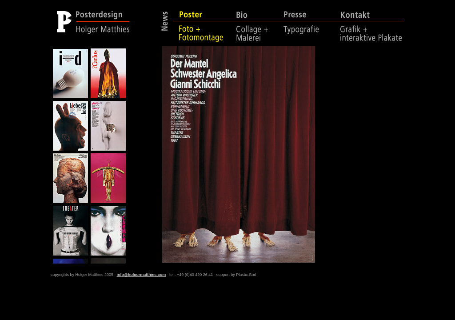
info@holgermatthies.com (141, 274)
